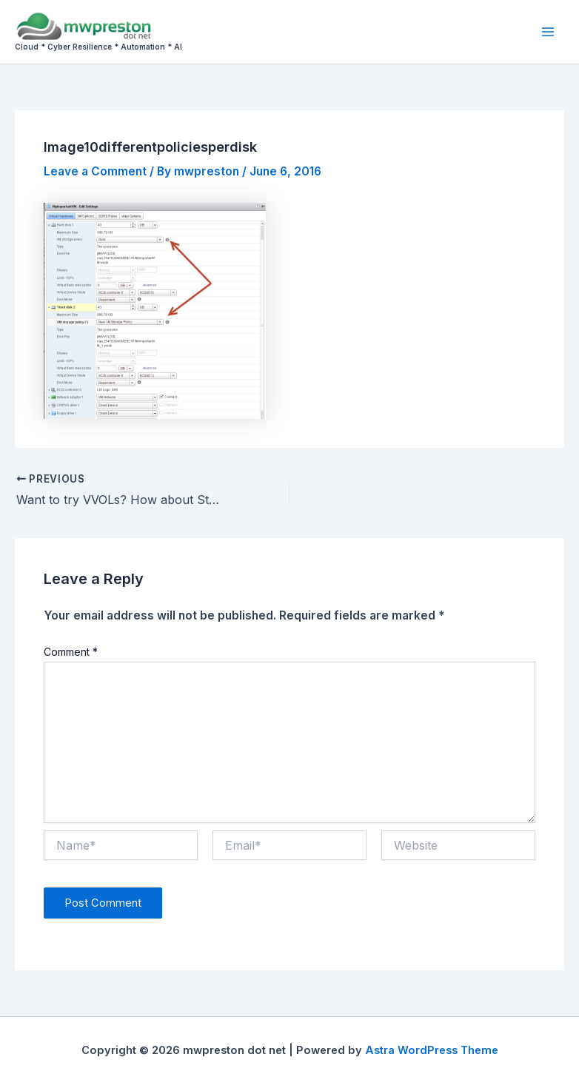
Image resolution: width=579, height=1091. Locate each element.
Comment (71, 651)
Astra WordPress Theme (431, 1050)
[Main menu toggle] (548, 31)
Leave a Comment (95, 171)
